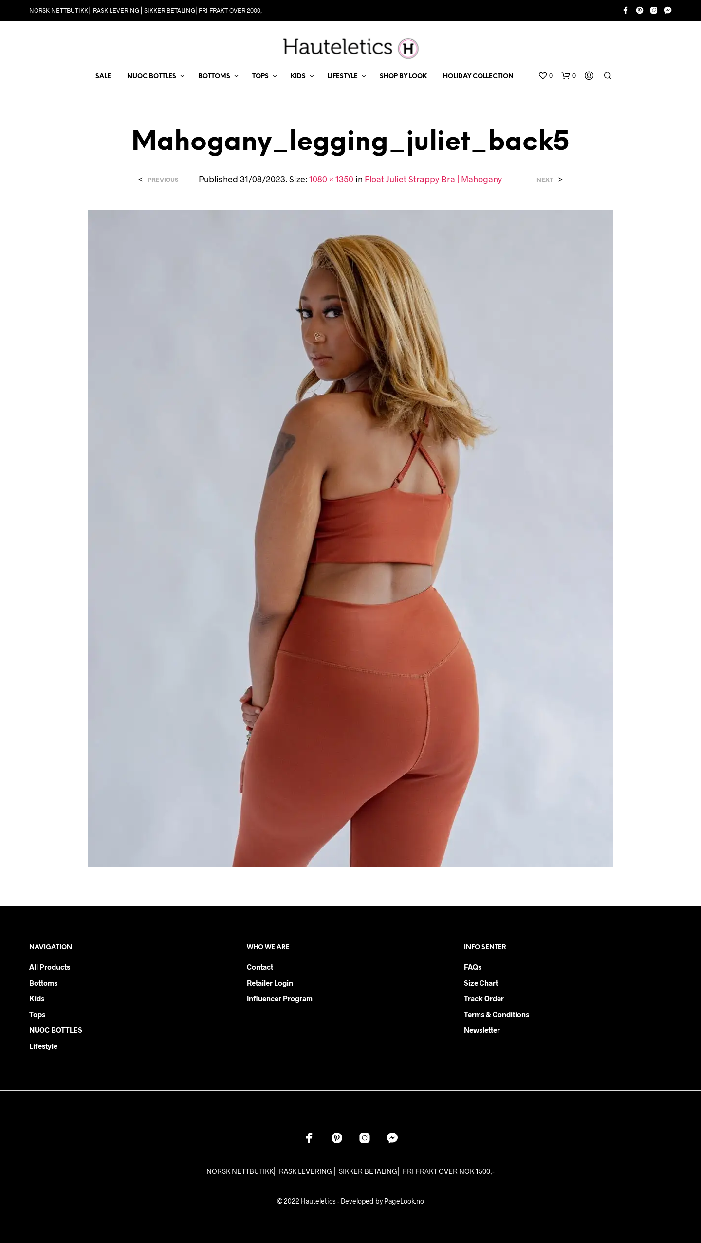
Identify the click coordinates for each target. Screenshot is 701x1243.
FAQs (472, 966)
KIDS (298, 76)
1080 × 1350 (331, 179)
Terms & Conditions (496, 1014)
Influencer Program (280, 998)
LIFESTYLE (343, 76)
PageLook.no (404, 1201)
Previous (163, 180)
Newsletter (482, 1030)
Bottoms (43, 982)
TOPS (260, 76)
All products (49, 966)
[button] (545, 76)
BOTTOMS (214, 76)
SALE (103, 76)
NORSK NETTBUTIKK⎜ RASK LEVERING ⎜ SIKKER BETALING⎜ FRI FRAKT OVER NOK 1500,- (350, 1171)
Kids (36, 998)
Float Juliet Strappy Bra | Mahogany (433, 179)
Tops (37, 1014)
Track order (484, 998)
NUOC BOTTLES (151, 76)
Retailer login (270, 982)
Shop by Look (403, 76)
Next (544, 180)
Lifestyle (43, 1046)
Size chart (481, 982)
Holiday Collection (478, 76)
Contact (260, 966)
